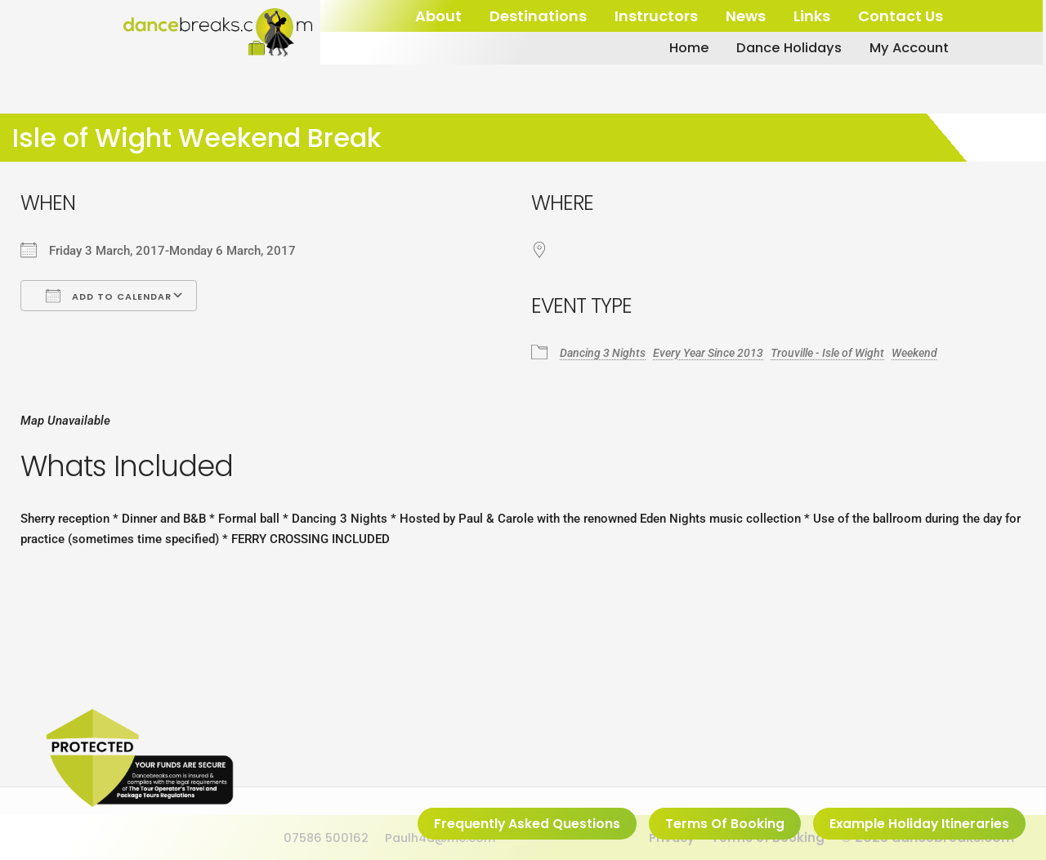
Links (811, 16)
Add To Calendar (109, 295)
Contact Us (900, 16)
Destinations (538, 16)
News (746, 16)
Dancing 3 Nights (606, 352)
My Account (899, 48)
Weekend (943, 352)
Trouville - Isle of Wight (848, 352)
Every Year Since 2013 (719, 352)
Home (664, 48)
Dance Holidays (771, 48)
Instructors (656, 16)
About (438, 16)
